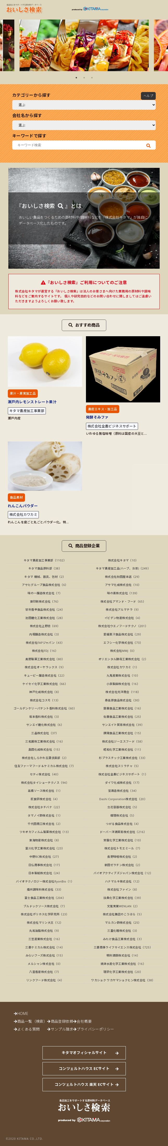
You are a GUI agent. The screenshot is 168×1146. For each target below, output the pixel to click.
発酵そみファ (97, 417)
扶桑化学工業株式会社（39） (122, 898)
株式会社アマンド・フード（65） (123, 601)
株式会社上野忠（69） (45, 626)
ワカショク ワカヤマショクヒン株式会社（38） (123, 980)
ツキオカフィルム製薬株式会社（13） (45, 832)
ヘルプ (148, 96)
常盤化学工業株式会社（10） (122, 840)
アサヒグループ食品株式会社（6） (45, 585)
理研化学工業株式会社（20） (122, 972)
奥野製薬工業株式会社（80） (44, 659)
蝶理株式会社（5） (123, 815)
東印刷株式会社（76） (45, 601)
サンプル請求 (62, 1029)
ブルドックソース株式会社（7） (44, 906)
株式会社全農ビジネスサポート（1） (123, 774)
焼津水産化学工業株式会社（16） (123, 964)
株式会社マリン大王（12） (45, 922)
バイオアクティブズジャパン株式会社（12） (123, 873)
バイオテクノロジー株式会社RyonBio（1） (45, 881)
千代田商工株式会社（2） (45, 824)
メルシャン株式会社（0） (45, 964)
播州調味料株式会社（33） (45, 889)
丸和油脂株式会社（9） (45, 931)
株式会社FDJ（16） (45, 651)
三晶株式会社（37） (45, 733)
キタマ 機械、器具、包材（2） (44, 577)
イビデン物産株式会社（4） (123, 618)
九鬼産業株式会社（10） (123, 675)
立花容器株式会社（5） (123, 807)
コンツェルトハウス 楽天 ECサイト (84, 1084)
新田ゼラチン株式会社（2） (123, 865)
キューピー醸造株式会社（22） (45, 675)
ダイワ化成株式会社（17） (123, 783)
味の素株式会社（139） (123, 593)
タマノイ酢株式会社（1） (45, 815)
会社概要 (84, 1021)
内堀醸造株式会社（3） (45, 634)
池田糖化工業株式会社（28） (44, 618)
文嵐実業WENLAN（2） (123, 906)
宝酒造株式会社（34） (123, 791)
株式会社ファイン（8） (123, 889)
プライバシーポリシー (95, 1029)
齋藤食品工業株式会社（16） (122, 708)
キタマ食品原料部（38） (44, 568)
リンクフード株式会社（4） (45, 980)
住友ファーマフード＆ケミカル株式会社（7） (45, 766)
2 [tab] (84, 77)
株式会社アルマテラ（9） (123, 609)
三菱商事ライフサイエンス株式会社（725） (123, 947)
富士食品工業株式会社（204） (44, 898)
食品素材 (16, 497)
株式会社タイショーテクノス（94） (45, 783)
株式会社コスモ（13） (45, 700)
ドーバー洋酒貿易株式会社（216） (123, 832)
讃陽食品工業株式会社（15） (122, 733)
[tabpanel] (84, 45)
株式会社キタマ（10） (123, 560)
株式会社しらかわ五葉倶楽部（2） (45, 758)
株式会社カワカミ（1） (123, 667)
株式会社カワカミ (23, 514)
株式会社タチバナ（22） (44, 807)
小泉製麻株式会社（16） (123, 684)
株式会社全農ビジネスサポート (112, 426)
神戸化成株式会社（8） (45, 692)
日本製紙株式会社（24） (44, 873)
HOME (22, 1013)
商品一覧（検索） (32, 1021)
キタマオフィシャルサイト (84, 1052)
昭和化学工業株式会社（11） (122, 749)
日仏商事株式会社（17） (44, 865)
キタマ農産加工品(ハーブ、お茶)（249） (123, 568)
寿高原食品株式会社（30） (123, 700)
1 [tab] (76, 77)
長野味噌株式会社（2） (123, 857)
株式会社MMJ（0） (123, 651)
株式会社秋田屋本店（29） (123, 577)
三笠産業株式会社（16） (44, 939)
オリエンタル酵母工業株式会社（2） (123, 659)
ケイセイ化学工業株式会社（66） (44, 684)
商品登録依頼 (62, 1021)
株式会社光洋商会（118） (122, 692)
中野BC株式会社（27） (45, 857)
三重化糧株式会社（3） (123, 931)
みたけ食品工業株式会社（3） (123, 939)
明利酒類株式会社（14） (123, 955)
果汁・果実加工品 (23, 393)
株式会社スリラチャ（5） (123, 766)
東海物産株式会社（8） (45, 840)
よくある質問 (28, 1029)
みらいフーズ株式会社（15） (45, 955)
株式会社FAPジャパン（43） (45, 643)
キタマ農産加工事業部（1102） (45, 560)
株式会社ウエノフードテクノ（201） (123, 626)
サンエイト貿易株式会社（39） (123, 725)
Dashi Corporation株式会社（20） (123, 799)
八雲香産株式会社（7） (45, 972)
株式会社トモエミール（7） (123, 848)
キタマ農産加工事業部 (26, 410)
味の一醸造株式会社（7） (45, 593)
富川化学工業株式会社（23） (44, 848)
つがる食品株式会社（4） (123, 824)
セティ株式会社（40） (45, 774)
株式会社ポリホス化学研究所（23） (45, 914)
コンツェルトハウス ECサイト (84, 1068)
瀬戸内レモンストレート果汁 (32, 401)
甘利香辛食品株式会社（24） (44, 609)
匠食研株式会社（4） (45, 799)
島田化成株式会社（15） (44, 749)
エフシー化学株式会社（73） (122, 643)
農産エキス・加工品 (102, 409)
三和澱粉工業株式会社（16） (44, 741)
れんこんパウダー (23, 505)
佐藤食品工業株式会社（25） (122, 717)
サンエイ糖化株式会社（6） (45, 725)
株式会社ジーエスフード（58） (123, 741)
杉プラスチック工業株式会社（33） (123, 758)
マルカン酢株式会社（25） (123, 922)
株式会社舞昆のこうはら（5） (123, 914)
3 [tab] (92, 77)
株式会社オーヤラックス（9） (45, 667)
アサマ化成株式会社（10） (123, 585)
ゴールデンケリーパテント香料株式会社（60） (45, 708)
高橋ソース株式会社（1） (45, 791)
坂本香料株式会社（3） (45, 717)
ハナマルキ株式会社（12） (123, 881)
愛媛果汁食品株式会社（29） (122, 634)
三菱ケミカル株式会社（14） (44, 947)
